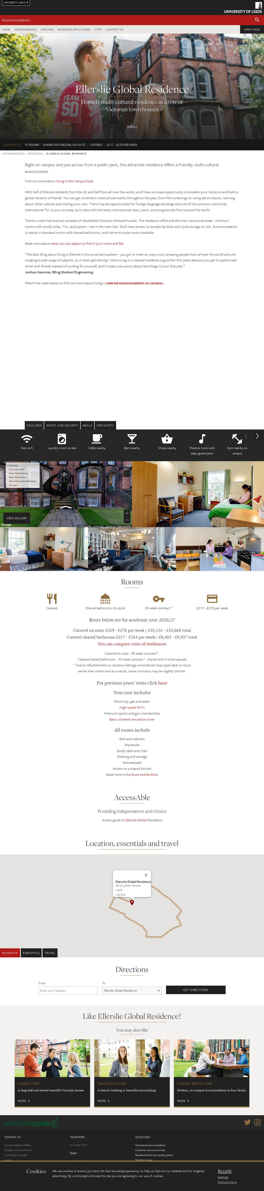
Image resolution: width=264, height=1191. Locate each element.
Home (6, 29)
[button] (257, 20)
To (103, 983)
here (162, 683)
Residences (35, 153)
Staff (98, 29)
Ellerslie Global (136, 819)
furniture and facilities (142, 774)
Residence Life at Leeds (74, 29)
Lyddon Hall (28, 1083)
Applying (47, 29)
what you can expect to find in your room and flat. (88, 243)
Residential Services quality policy (154, 1155)
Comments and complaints (150, 1145)
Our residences (25, 29)
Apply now (252, 29)
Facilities (34, 425)
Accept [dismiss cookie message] (225, 1170)
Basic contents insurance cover (132, 719)
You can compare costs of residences (132, 644)
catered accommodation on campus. (135, 282)
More (22, 1101)
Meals (87, 425)
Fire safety (105, 425)
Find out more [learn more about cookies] (227, 1182)
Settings (223, 1177)
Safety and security (62, 425)
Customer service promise (150, 1150)
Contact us (114, 29)
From (42, 983)
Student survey (144, 1160)
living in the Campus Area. (75, 181)
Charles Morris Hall (194, 1083)
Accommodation (16, 20)
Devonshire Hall (112, 1083)
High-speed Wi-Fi (132, 707)
